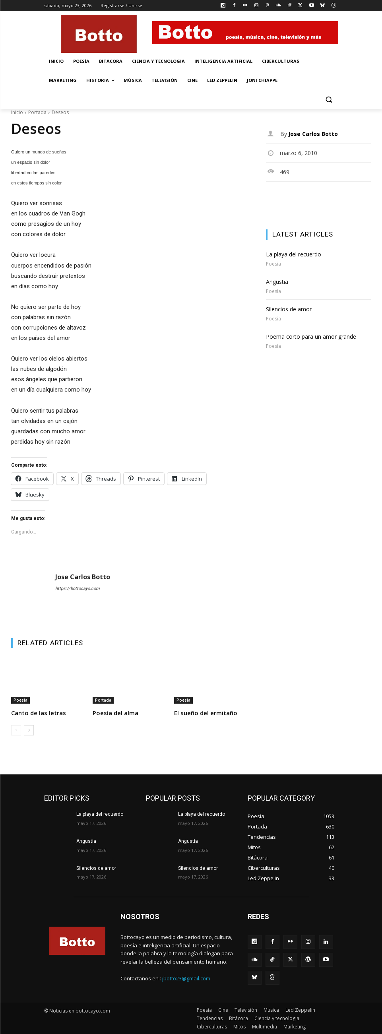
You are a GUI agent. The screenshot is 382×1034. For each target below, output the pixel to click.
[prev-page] (16, 730)
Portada (37, 112)
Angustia (277, 281)
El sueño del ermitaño (205, 713)
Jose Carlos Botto (82, 577)
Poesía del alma (115, 713)
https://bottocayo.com (77, 588)
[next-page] (29, 730)
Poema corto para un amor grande (311, 336)
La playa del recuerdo (293, 254)
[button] (329, 99)
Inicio (17, 112)
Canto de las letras (38, 713)
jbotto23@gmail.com (186, 978)
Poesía (20, 700)
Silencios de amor (289, 309)
